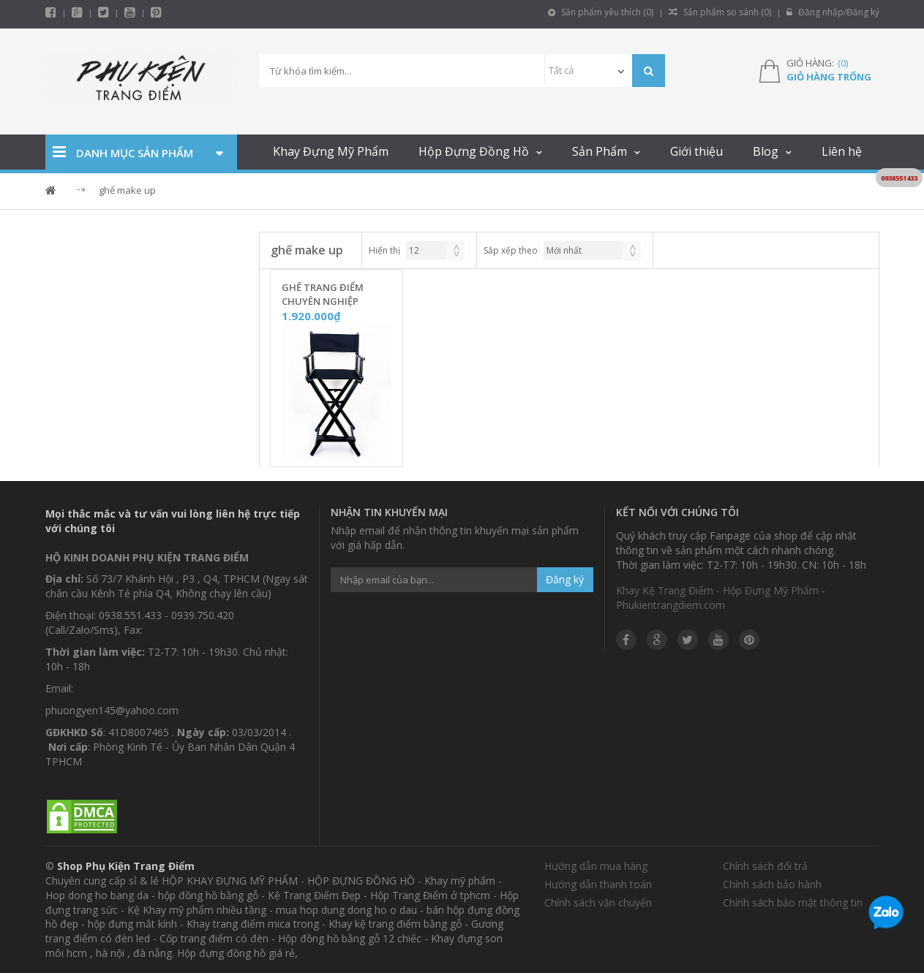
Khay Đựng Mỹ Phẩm (330, 151)
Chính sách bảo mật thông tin (793, 902)
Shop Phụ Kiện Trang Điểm (126, 866)
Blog (765, 151)
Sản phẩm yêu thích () (600, 12)
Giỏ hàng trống (828, 76)
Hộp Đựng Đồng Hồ (473, 151)
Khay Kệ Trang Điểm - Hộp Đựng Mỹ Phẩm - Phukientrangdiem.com (720, 597)
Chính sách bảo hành (772, 884)
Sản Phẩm (599, 151)
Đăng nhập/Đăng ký (832, 12)
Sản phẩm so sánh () (720, 12)
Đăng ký (565, 579)
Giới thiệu (696, 151)
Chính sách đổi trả (765, 866)
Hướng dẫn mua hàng (595, 866)
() (843, 62)
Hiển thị (384, 250)
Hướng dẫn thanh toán (598, 884)
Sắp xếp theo (511, 250)
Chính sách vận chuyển (598, 902)
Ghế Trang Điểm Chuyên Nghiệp (323, 294)
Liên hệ (842, 151)
